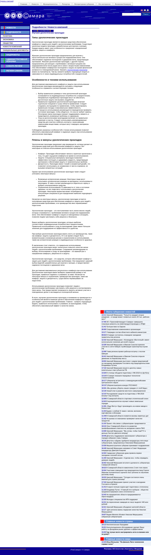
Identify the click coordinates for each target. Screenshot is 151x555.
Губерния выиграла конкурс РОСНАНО (121, 385)
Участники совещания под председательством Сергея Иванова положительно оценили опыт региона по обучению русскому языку (125, 472)
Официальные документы (16, 50)
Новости (35, 4)
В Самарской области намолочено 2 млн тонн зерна (127, 468)
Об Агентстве (118, 549)
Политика (7, 36)
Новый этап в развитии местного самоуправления (126, 391)
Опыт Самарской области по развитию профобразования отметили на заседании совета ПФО (123, 427)
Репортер (66, 4)
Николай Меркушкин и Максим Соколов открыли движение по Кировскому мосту (123, 357)
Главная (23, 4)
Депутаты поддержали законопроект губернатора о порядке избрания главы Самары (124, 437)
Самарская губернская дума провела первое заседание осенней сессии (122, 454)
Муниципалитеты (50, 4)
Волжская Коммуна (123, 4)
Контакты (129, 549)
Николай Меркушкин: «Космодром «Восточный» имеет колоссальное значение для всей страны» (125, 341)
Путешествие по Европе (115, 327)
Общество (8, 43)
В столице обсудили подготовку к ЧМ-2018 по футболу (127, 373)
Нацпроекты (13, 55)
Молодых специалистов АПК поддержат (122, 499)
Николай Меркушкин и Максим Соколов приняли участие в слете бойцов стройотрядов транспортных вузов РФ (125, 347)
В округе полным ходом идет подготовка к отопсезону (127, 487)
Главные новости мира (118, 539)
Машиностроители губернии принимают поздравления (127, 445)
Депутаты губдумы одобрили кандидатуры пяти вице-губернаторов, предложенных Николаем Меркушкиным (125, 442)
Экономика (8, 39)
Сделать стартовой (6, 1)
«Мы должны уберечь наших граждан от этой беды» (126, 388)
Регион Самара (14, 71)
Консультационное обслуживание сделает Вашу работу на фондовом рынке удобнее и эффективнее (123, 528)
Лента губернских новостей (120, 312)
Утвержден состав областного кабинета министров (126, 332)
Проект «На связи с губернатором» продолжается (126, 423)
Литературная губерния (84, 4)
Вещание (138, 549)
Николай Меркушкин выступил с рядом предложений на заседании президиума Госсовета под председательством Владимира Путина (125, 363)
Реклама (107, 549)
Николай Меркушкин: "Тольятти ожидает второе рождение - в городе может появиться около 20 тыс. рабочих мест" (125, 317)
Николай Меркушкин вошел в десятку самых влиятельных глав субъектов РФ (121, 369)
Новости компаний (12, 47)
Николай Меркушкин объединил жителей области (125, 507)
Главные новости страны (119, 521)
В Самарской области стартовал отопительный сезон (127, 398)
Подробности (13, 32)
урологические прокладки (77, 70)
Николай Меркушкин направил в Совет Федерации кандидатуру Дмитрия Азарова (124, 449)
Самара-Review (14, 66)
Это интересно (104, 4)
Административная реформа (16, 60)
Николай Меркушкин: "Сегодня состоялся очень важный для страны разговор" (123, 478)
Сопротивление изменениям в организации (123, 329)
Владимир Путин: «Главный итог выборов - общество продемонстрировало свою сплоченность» (125, 491)
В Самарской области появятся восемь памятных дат (127, 416)
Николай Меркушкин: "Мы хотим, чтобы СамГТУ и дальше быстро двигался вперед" (124, 432)
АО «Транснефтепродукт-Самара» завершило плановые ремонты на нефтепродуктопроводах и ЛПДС (123, 323)
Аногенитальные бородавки (117, 524)
